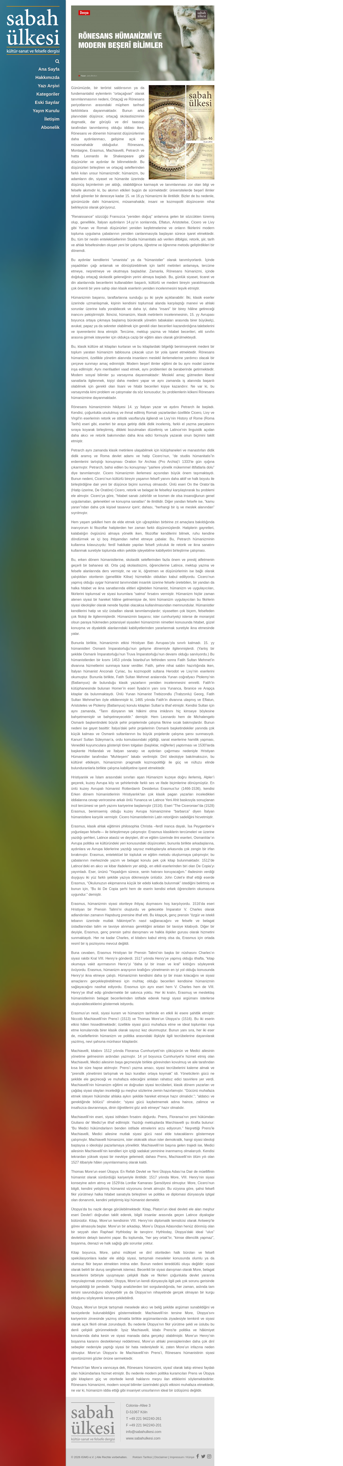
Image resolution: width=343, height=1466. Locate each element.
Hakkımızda (47, 77)
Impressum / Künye (182, 1457)
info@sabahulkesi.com (143, 1432)
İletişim (52, 119)
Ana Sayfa (49, 69)
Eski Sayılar (47, 102)
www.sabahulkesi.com (143, 1438)
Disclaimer (161, 1457)
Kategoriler (48, 94)
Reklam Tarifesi (142, 1457)
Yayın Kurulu (46, 110)
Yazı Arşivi (49, 85)
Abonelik (50, 127)
